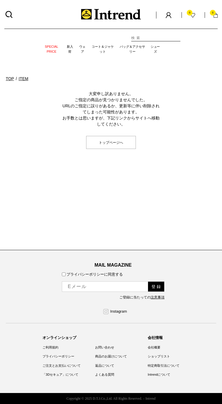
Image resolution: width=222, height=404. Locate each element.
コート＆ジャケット (103, 49)
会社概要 (154, 347)
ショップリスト (159, 356)
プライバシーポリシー (58, 356)
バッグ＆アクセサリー (132, 49)
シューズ (155, 49)
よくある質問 (104, 374)
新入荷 (70, 49)
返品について (104, 365)
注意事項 (157, 297)
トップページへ (111, 142)
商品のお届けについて (111, 356)
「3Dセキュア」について (60, 374)
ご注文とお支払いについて (61, 365)
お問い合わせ (104, 347)
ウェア (82, 49)
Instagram (118, 311)
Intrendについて (159, 374)
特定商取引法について (164, 365)
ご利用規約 (50, 347)
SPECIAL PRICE (51, 49)
